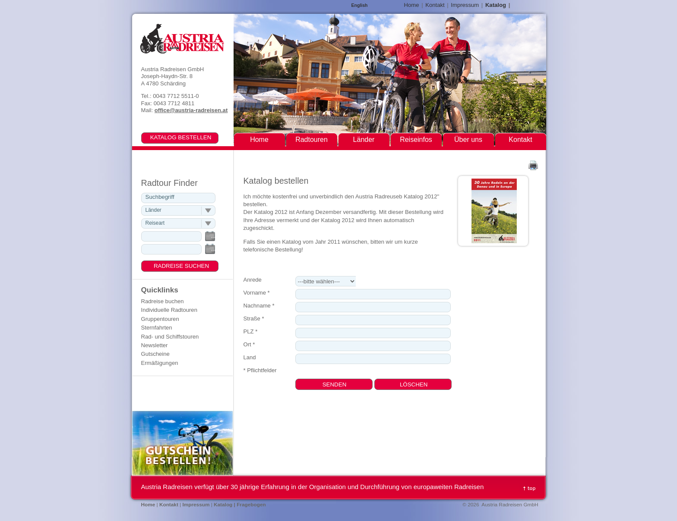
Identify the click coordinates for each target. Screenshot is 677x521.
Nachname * (259, 305)
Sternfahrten (156, 327)
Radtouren (311, 139)
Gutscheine (155, 354)
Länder (364, 139)
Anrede (253, 279)
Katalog (495, 5)
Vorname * (257, 292)
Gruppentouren (160, 319)
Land (250, 357)
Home (411, 5)
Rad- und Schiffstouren (170, 336)
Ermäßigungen (159, 363)
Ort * (249, 344)
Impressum (465, 5)
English (359, 5)
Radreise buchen (162, 301)
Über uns (468, 139)
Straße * (254, 318)
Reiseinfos (416, 139)
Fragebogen (251, 505)
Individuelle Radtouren (169, 310)
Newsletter (154, 345)
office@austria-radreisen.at (191, 110)
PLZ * (251, 331)
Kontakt (434, 5)
